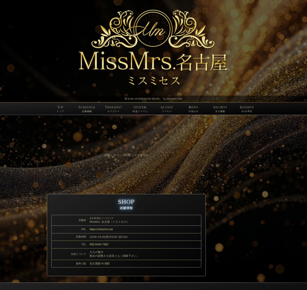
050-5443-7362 (173, 99)
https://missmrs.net (101, 229)
